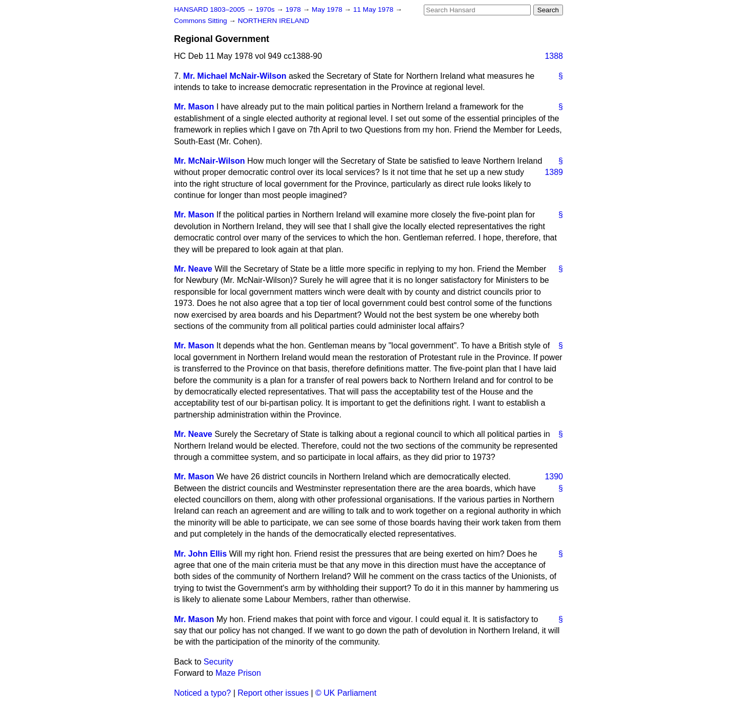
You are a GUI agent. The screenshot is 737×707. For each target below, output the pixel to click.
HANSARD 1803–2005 (209, 9)
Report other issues (273, 693)
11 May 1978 (374, 9)
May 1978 (328, 9)
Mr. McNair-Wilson (209, 161)
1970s (265, 9)
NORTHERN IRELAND (273, 21)
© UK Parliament (345, 693)
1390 (554, 476)
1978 (294, 9)
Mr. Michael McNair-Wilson (235, 76)
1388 (554, 56)
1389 (554, 172)
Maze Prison (238, 673)
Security (218, 661)
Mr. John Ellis (200, 553)
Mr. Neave (193, 268)
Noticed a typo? (202, 693)
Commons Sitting (201, 21)
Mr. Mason (194, 106)
